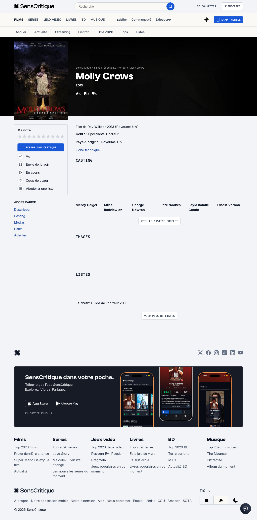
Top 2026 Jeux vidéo (107, 447)
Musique (216, 439)
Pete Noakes (170, 205)
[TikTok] (224, 354)
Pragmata (98, 460)
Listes (83, 274)
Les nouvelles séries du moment (70, 473)
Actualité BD (177, 466)
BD (171, 439)
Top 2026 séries (65, 447)
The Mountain (217, 454)
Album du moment (221, 466)
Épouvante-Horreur (115, 67)
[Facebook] (208, 354)
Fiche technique (88, 150)
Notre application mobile (49, 501)
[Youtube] (240, 354)
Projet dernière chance (31, 454)
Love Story (61, 454)
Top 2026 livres (141, 447)
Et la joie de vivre (142, 454)
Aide (101, 501)
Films (97, 67)
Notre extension (83, 501)
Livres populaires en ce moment (147, 468)
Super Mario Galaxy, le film (31, 462)
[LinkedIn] (232, 354)
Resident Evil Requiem (107, 454)
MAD (172, 460)
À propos (21, 501)
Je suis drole (139, 460)
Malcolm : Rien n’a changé (67, 462)
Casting (84, 160)
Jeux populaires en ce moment (108, 468)
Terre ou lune (178, 454)
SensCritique (83, 67)
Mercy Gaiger (87, 205)
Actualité (20, 471)
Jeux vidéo (103, 439)
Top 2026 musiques (222, 447)
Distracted (214, 460)
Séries (60, 439)
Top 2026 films (25, 447)
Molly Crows (137, 67)
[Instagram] (216, 354)
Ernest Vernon (228, 205)
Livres (137, 439)
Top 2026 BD (178, 447)
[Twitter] (200, 354)
